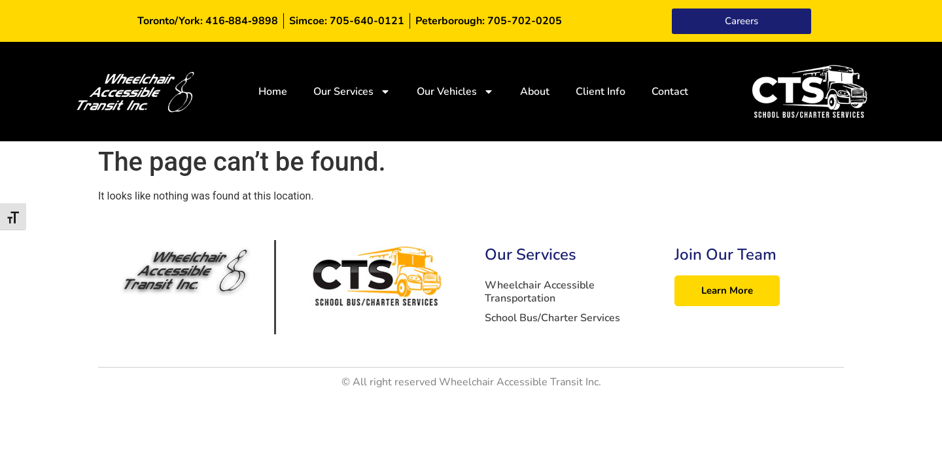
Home (272, 91)
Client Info (600, 91)
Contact (670, 91)
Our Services (352, 91)
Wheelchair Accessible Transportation (540, 291)
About (535, 91)
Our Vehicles (455, 91)
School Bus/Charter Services (552, 318)
